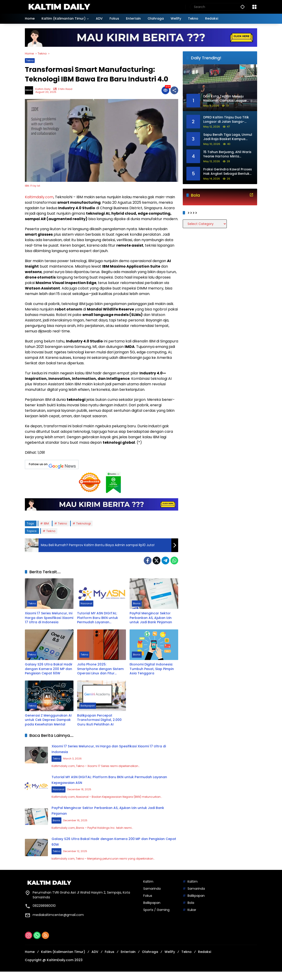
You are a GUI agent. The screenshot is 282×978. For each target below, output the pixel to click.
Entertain (128, 958)
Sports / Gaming (156, 916)
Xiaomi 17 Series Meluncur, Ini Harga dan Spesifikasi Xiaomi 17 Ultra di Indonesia (49, 617)
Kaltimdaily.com (39, 197)
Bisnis (137, 604)
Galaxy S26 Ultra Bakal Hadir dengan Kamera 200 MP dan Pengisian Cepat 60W (49, 668)
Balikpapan (88, 706)
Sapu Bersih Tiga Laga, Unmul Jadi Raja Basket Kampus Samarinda (227, 137)
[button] (242, 6)
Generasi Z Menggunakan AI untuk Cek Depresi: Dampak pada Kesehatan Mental (48, 720)
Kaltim (148, 888)
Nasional (86, 604)
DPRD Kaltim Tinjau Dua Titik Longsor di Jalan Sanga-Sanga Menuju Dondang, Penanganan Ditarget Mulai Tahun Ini (226, 119)
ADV (94, 958)
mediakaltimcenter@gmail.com (58, 921)
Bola (191, 909)
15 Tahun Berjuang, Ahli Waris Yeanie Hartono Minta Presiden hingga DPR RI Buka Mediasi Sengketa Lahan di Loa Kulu (227, 154)
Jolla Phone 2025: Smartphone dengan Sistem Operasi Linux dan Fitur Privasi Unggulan (100, 669)
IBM (46, 523)
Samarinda (152, 895)
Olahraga (150, 958)
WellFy (169, 958)
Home (30, 958)
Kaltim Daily (42, 89)
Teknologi (83, 523)
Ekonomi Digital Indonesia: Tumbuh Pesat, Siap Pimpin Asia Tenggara (152, 668)
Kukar (192, 916)
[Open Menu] (254, 7)
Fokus (147, 902)
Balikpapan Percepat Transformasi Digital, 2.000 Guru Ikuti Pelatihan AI (99, 720)
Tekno (30, 60)
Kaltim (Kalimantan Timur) (63, 958)
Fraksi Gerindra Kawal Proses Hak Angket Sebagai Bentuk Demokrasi (227, 171)
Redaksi (204, 958)
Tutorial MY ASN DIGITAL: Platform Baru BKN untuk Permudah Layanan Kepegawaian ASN (97, 618)
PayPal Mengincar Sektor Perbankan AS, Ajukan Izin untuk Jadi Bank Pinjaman (151, 617)
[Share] (174, 90)
